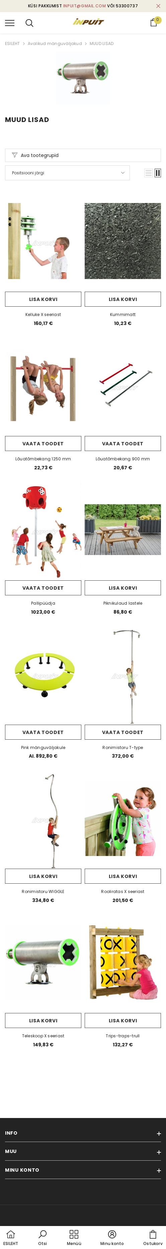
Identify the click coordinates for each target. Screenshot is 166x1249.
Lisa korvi (43, 299)
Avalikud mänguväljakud (55, 43)
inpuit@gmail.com (84, 6)
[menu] (9, 22)
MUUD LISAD (101, 43)
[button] (148, 173)
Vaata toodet (43, 443)
